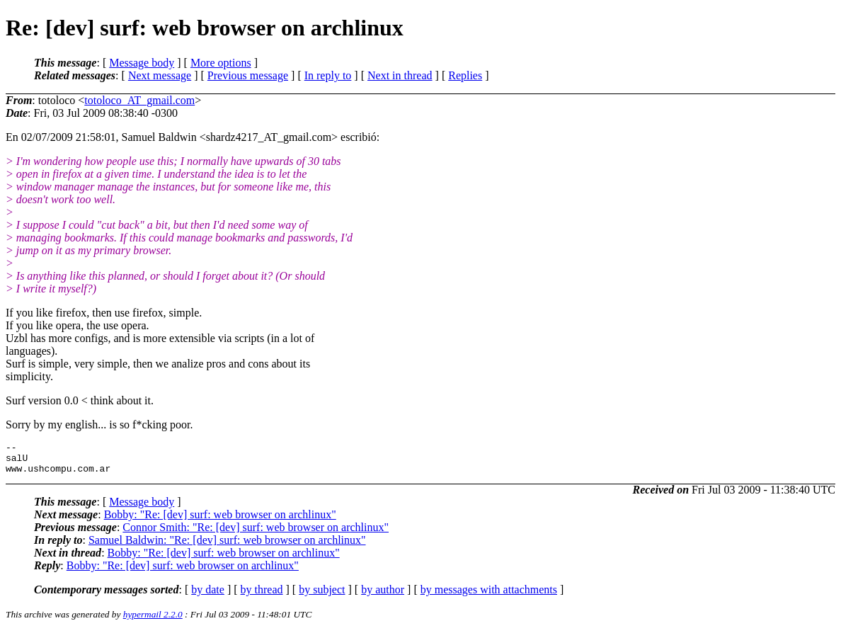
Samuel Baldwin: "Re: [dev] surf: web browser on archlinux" (227, 546)
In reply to (328, 75)
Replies (465, 75)
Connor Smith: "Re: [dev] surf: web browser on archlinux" (255, 534)
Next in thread (400, 75)
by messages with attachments (488, 596)
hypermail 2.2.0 (153, 620)
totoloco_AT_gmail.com (139, 100)
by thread (262, 596)
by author (382, 596)
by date (207, 596)
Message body (141, 63)
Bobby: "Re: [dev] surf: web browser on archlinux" (220, 521)
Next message (159, 75)
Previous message (247, 75)
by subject (322, 596)
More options (220, 63)
